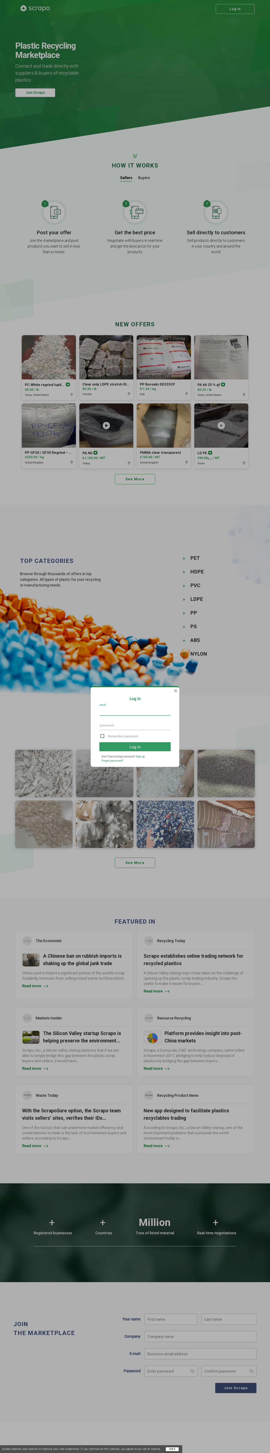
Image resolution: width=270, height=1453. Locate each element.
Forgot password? (112, 760)
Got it (172, 1449)
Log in (135, 746)
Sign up (140, 756)
